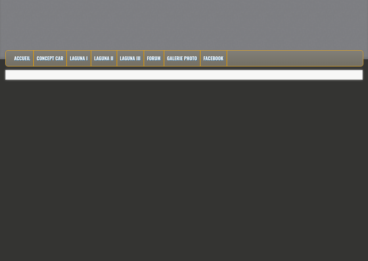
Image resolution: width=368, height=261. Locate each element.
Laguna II (104, 58)
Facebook (213, 58)
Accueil (22, 58)
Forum (154, 58)
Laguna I (79, 58)
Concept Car (50, 58)
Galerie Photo (182, 58)
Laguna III (130, 58)
